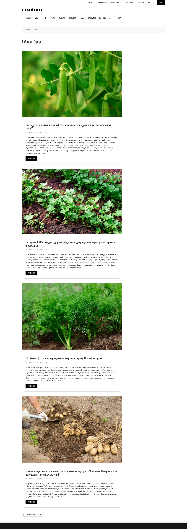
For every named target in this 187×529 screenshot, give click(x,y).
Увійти (161, 2)
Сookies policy (129, 2)
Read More (31, 157)
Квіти (53, 17)
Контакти (150, 2)
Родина (102, 17)
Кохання (72, 17)
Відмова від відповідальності (109, 2)
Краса (82, 17)
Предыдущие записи (33, 514)
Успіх (120, 17)
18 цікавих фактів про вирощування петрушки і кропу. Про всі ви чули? (64, 357)
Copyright (140, 2)
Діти (45, 17)
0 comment (42, 131)
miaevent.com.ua (32, 8)
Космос (62, 17)
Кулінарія (92, 17)
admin (32, 131)
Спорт (111, 17)
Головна (27, 17)
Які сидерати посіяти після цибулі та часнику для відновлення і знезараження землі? (68, 125)
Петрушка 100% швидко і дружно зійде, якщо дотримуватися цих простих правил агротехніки (70, 243)
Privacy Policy (90, 2)
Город (37, 17)
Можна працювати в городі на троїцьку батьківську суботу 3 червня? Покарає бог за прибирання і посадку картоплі (71, 472)
